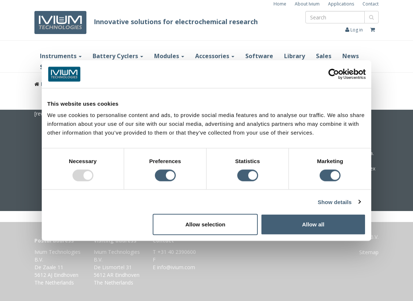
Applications (341, 4)
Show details (335, 202)
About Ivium (307, 4)
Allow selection (205, 224)
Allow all (313, 224)
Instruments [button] (61, 56)
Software (259, 56)
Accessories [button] (214, 56)
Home (280, 4)
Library (294, 56)
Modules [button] (169, 56)
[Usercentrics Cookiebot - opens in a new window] (334, 73)
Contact (370, 4)
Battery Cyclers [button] (118, 56)
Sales (323, 56)
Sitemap (369, 252)
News (350, 56)
